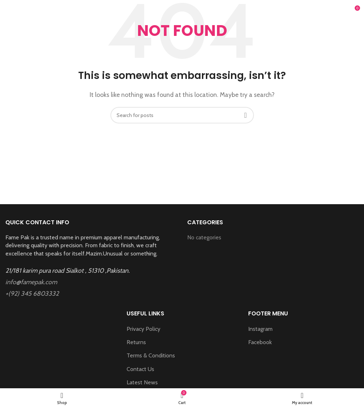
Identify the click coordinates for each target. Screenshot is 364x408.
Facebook (260, 342)
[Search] (182, 115)
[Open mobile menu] (15, 11)
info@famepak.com (31, 282)
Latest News (142, 382)
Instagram (260, 328)
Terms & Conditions (151, 355)
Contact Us (140, 369)
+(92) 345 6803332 (32, 293)
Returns (136, 342)
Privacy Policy (143, 328)
